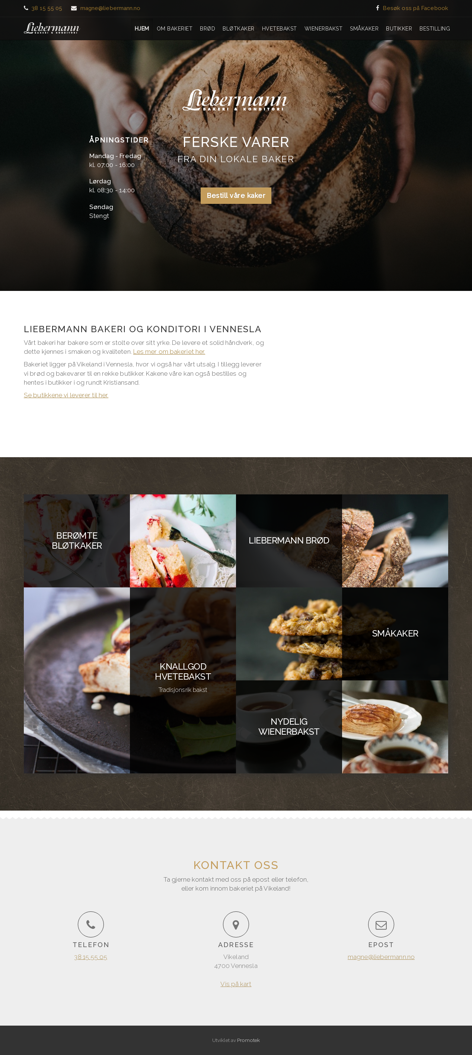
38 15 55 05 (47, 8)
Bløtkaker (239, 29)
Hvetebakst (279, 29)
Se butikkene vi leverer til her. (66, 395)
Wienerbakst (323, 29)
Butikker (399, 29)
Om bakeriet (175, 29)
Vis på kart (368, 181)
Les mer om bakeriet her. (169, 351)
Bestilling (435, 29)
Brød (207, 29)
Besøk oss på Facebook (415, 8)
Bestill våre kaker (236, 195)
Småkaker (364, 29)
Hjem (142, 29)
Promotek (248, 1040)
